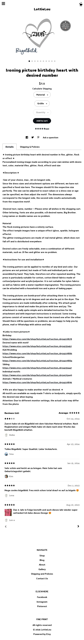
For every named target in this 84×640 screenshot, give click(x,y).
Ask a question (50, 137)
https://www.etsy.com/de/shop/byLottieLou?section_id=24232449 (37, 375)
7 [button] (46, 61)
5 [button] (40, 61)
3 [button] (35, 61)
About (42, 564)
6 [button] (43, 61)
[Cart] (80, 5)
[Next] (78, 526)
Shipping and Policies (42, 574)
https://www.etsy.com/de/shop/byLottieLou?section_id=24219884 (37, 360)
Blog (42, 560)
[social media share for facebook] (27, 137)
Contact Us (42, 578)
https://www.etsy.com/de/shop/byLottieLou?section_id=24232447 (37, 368)
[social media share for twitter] (32, 137)
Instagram (42, 602)
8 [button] (49, 61)
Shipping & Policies (30, 147)
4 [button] (37, 61)
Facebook (42, 597)
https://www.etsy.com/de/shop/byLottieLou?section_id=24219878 (37, 339)
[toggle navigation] (3, 3)
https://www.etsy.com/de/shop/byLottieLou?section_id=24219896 (37, 382)
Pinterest (42, 606)
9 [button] (52, 61)
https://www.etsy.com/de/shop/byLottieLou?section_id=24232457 (37, 346)
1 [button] (29, 61)
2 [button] (32, 61)
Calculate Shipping (42, 88)
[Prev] (6, 526)
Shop (42, 555)
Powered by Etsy (42, 634)
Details (10, 147)
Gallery (42, 569)
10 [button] (54, 61)
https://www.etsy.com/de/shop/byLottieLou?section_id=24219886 (37, 353)
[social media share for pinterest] (38, 137)
